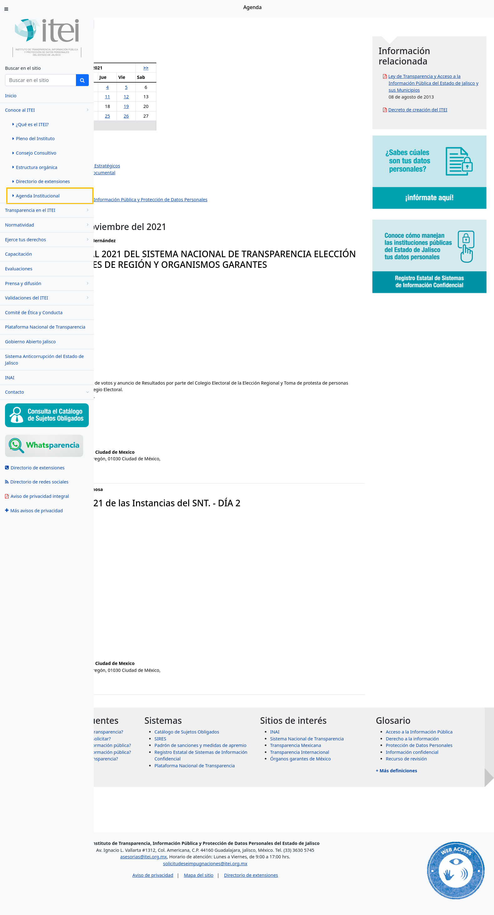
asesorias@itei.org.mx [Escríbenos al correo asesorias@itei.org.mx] (198, 859)
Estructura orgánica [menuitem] (35, 167)
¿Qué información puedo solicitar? (168, 766)
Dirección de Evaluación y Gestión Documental (160, 173)
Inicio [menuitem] (11, 96)
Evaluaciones (18, 269)
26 (196, 116)
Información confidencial (435, 762)
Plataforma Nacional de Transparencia (45, 327)
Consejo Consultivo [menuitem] (34, 153)
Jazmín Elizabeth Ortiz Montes (142, 159)
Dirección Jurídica (129, 186)
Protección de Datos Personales (442, 756)
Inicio (113, 24)
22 (130, 116)
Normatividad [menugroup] (48, 225)
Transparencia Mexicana (342, 756)
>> (212, 68)
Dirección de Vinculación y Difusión (148, 193)
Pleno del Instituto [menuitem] (34, 138)
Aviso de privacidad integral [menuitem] (37, 496)
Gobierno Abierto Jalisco (30, 342)
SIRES (231, 749)
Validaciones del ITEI (48, 298)
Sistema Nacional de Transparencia (354, 749)
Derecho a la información (435, 749)
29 (130, 125)
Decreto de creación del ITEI (441, 117)
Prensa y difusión (48, 283)
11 (181, 97)
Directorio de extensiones (306, 878)
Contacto (47, 392)
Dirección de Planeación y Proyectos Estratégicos (162, 166)
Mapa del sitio (253, 878)
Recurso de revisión (430, 769)
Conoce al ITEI (48, 110)
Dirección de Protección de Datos (146, 206)
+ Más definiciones (420, 781)
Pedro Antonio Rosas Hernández (145, 145)
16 (147, 106)
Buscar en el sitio (23, 68)
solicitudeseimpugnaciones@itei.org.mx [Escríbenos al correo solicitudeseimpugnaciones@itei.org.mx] (260, 866)
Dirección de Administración (140, 179)
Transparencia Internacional (346, 762)
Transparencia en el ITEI (48, 210)
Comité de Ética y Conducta (34, 312)
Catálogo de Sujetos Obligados (257, 742)
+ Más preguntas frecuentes (154, 819)
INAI (9, 378)
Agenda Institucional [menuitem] (36, 196)
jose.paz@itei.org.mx (126, 655)
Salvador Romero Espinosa (139, 152)
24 (165, 116)
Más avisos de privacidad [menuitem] (34, 511)
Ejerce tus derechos (48, 240)
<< (111, 68)
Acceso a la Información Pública (442, 742)
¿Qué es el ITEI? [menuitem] (31, 124)
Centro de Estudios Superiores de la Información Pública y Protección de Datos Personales (206, 199)
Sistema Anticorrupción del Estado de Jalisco (44, 359)
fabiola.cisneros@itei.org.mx (134, 444)
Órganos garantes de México (347, 769)
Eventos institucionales (135, 213)
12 (196, 97)
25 (181, 116)
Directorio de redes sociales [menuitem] (36, 482)
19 (196, 106)
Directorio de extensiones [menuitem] (41, 181)
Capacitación (18, 254)
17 (165, 106)
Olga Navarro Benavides (136, 139)
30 (147, 125)
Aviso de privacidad (207, 878)
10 (165, 97)
